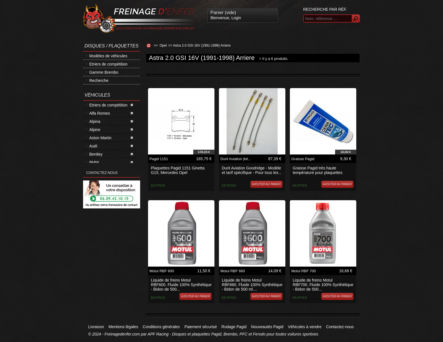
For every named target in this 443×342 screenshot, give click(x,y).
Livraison (96, 326)
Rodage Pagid (234, 326)
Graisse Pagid (302, 159)
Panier (223, 12)
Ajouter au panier (266, 184)
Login (236, 18)
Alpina (94, 121)
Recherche (98, 80)
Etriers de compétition (108, 64)
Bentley (96, 154)
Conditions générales (161, 326)
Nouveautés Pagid (267, 326)
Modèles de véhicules (108, 56)
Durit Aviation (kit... (235, 159)
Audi (93, 146)
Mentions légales (123, 326)
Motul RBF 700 (303, 271)
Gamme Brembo (103, 72)
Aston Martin (100, 138)
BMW (94, 162)
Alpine (94, 129)
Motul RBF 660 (232, 271)
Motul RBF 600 (161, 271)
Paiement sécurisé (200, 326)
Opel (163, 45)
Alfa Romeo (99, 113)
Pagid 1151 (158, 159)
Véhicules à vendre (305, 326)
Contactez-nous (340, 326)
